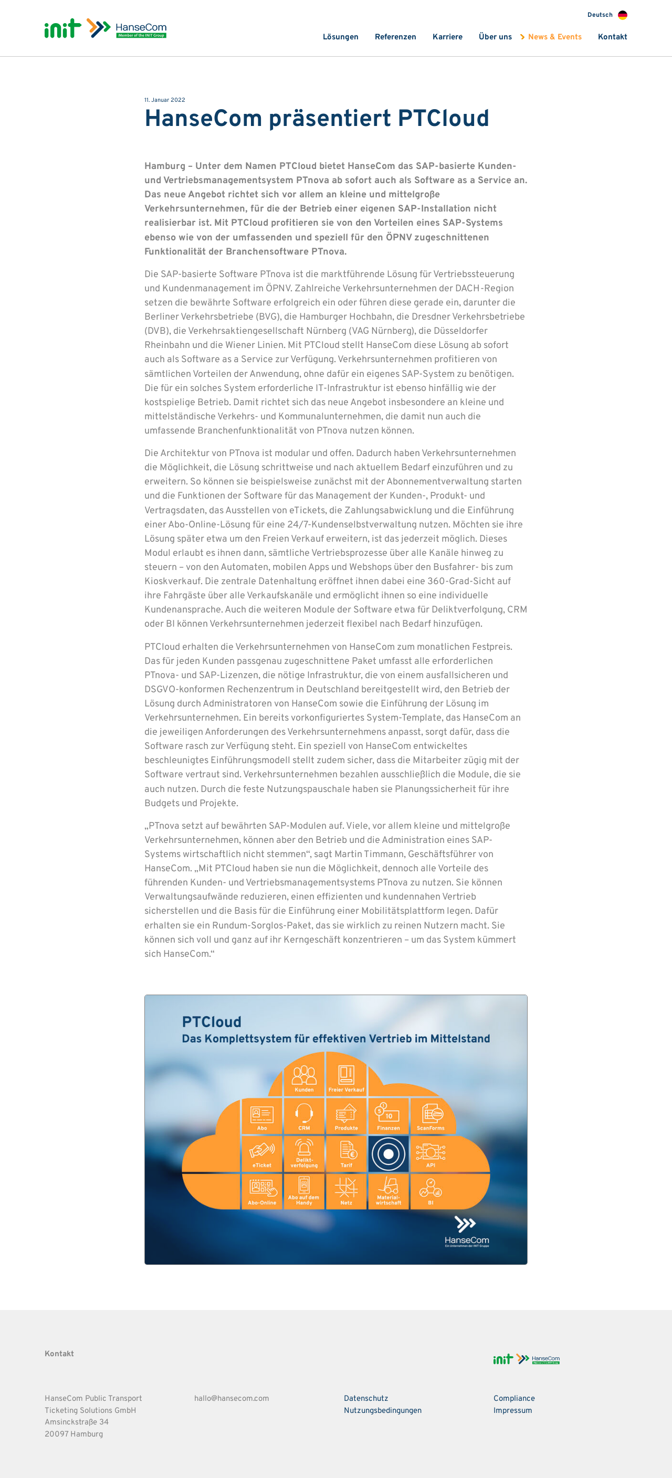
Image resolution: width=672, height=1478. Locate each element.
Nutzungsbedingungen (383, 1411)
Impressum (513, 1411)
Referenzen (395, 38)
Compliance (514, 1399)
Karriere (448, 38)
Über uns (495, 38)
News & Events (555, 38)
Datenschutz (366, 1399)
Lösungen (341, 38)
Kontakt (612, 38)
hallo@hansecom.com (231, 1399)
